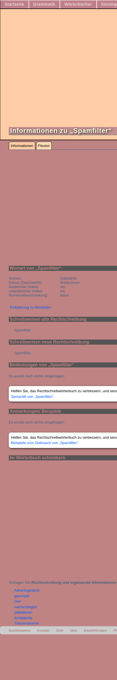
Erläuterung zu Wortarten (30, 307)
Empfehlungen (95, 630)
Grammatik (44, 4)
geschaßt (21, 596)
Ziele (60, 630)
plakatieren (23, 612)
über (73, 630)
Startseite (14, 4)
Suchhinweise (19, 630)
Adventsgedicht (27, 590)
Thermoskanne (26, 623)
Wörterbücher (78, 4)
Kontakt (43, 630)
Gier (17, 601)
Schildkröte (23, 618)
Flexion (44, 146)
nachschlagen (25, 607)
